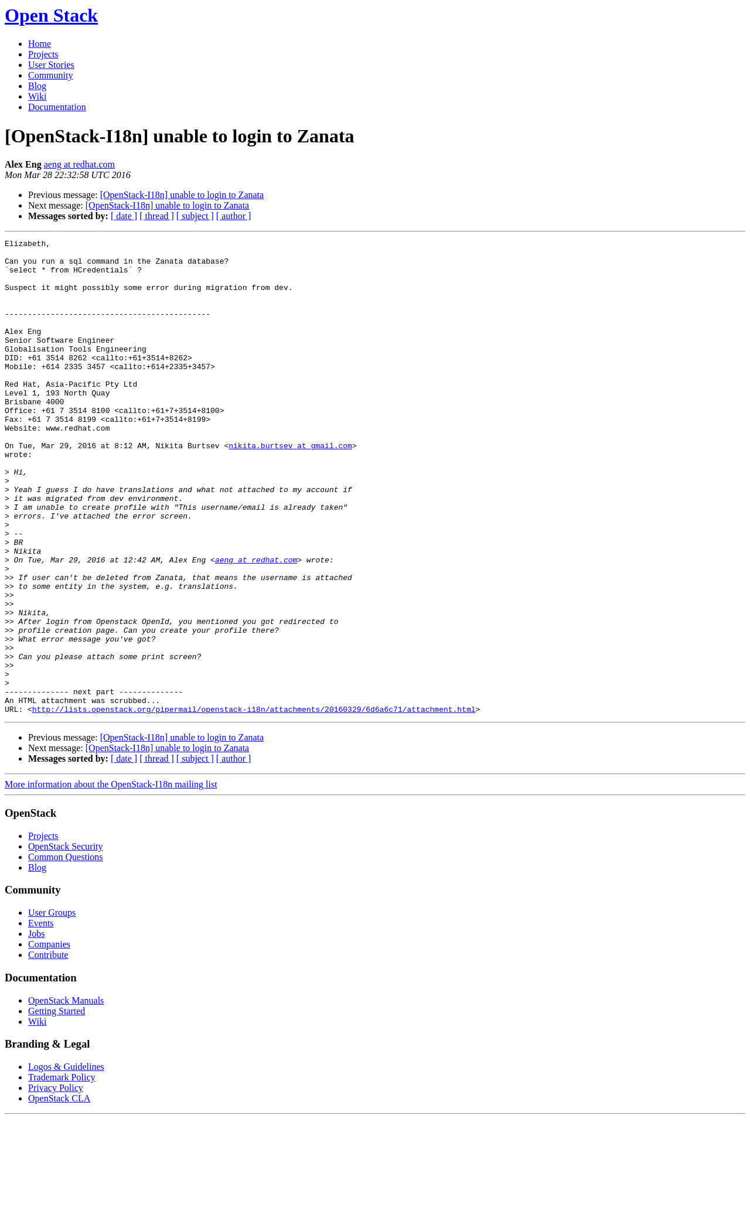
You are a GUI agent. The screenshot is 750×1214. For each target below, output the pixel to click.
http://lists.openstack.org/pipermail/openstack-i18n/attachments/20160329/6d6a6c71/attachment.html (254, 804)
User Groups (52, 1007)
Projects (43, 54)
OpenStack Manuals (66, 1095)
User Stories (51, 65)
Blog (37, 86)
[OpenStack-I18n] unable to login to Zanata (182, 195)
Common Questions (65, 952)
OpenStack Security (65, 941)
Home (39, 44)
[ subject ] (195, 216)
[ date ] (124, 216)
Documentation (57, 107)
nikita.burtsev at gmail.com (290, 487)
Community (50, 75)
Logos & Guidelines (66, 1162)
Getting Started (56, 1106)
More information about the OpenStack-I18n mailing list (111, 879)
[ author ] (233, 216)
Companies (49, 1039)
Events (41, 1018)
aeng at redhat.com (79, 164)
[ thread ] (156, 216)
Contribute (48, 1050)
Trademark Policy (62, 1172)
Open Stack (51, 15)
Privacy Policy (55, 1183)
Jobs (36, 1029)
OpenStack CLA (59, 1193)
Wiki (37, 96)
